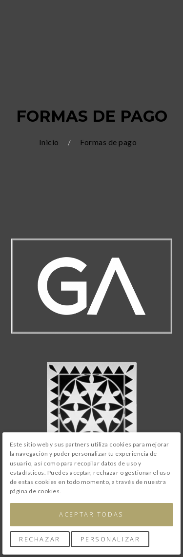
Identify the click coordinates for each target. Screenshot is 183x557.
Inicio (50, 142)
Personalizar (111, 539)
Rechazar (39, 539)
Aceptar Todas (91, 514)
